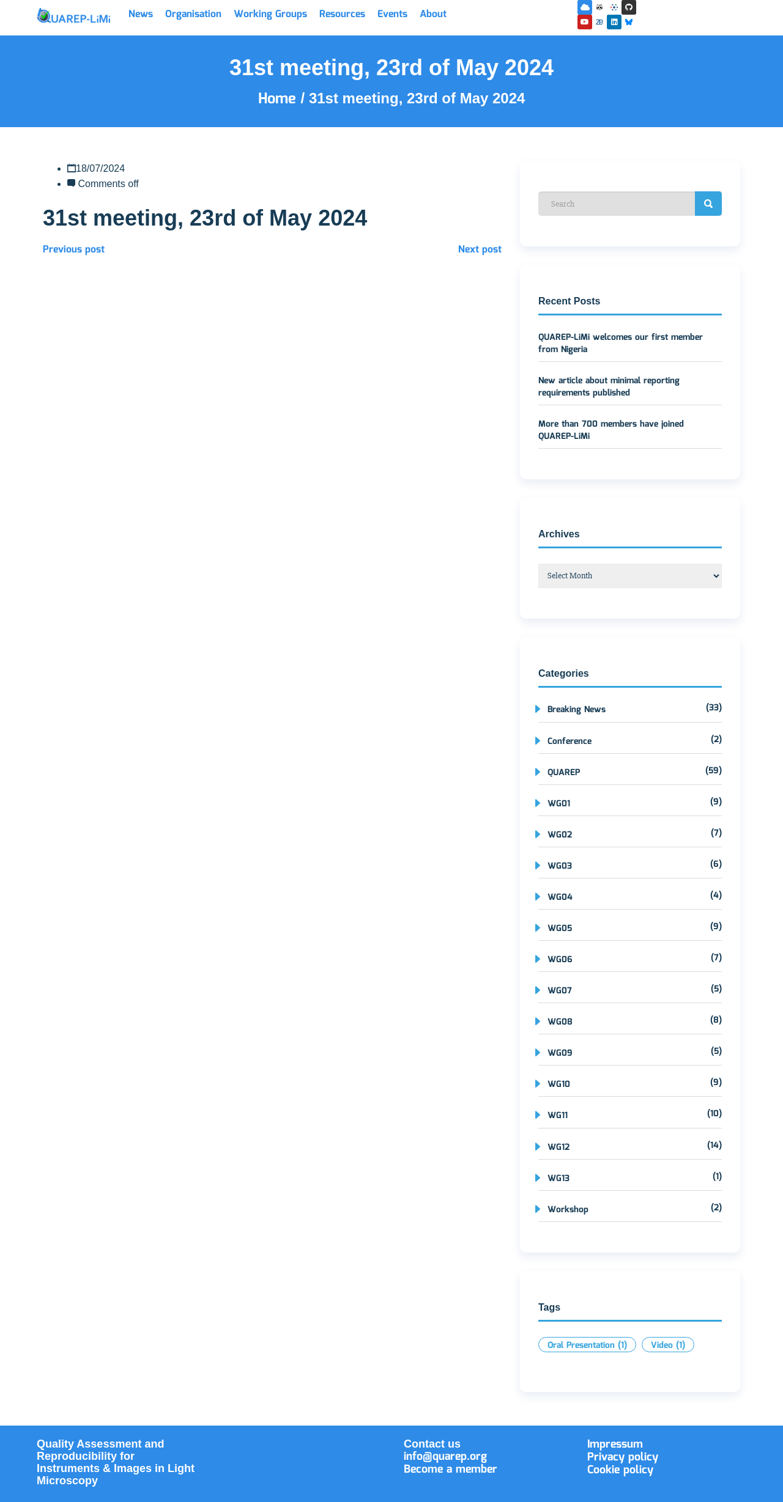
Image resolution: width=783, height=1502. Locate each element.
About (433, 14)
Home (279, 99)
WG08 (560, 1022)
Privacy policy (622, 1457)
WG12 (558, 1147)
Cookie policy (620, 1470)
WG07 (559, 991)
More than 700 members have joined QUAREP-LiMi (611, 430)
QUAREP (563, 772)
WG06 (560, 959)
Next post (480, 249)
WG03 (559, 866)
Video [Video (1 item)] (668, 1345)
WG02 (559, 835)
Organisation (193, 14)
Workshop (567, 1210)
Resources (342, 14)
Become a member (450, 1469)
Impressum (615, 1444)
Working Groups (270, 14)
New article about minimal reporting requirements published (609, 387)
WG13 (558, 1178)
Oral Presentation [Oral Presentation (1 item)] (587, 1345)
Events (392, 14)
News (140, 14)
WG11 (557, 1115)
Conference (569, 741)
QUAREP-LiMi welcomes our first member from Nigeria (620, 343)
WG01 (558, 804)
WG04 (560, 897)
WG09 (560, 1053)
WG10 (558, 1084)
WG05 (559, 928)
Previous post (74, 249)
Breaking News (576, 709)
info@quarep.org (445, 1456)
